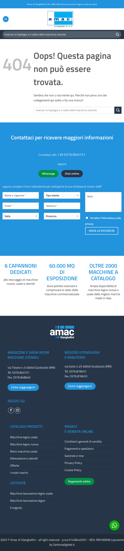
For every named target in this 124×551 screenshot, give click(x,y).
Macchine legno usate (24, 437)
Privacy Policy (73, 463)
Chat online (72, 173)
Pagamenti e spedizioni (79, 448)
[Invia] (117, 34)
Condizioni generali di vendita (83, 441)
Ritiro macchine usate (23, 451)
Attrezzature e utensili (24, 458)
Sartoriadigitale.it (64, 544)
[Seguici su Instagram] (17, 410)
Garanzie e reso (74, 455)
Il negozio (16, 507)
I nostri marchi (19, 472)
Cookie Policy (73, 470)
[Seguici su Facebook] (11, 410)
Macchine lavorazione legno (27, 500)
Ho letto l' (103, 221)
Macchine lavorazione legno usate (31, 493)
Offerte (14, 465)
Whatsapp (48, 173)
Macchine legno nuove (24, 444)
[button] (6, 19)
